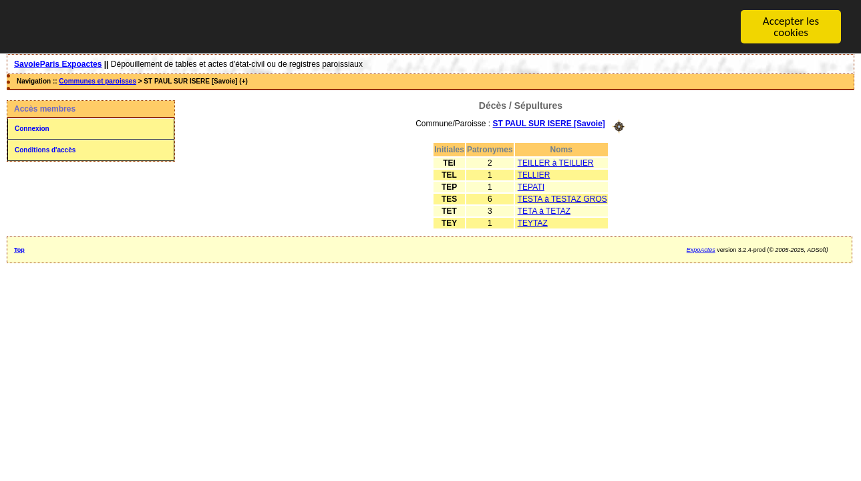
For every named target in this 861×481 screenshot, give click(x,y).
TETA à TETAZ (544, 210)
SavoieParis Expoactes (58, 64)
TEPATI (531, 186)
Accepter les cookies (791, 26)
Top (19, 249)
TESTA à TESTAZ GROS (562, 198)
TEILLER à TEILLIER (556, 162)
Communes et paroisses (97, 81)
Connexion (32, 128)
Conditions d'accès (45, 150)
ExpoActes (701, 249)
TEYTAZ (533, 222)
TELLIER (534, 174)
